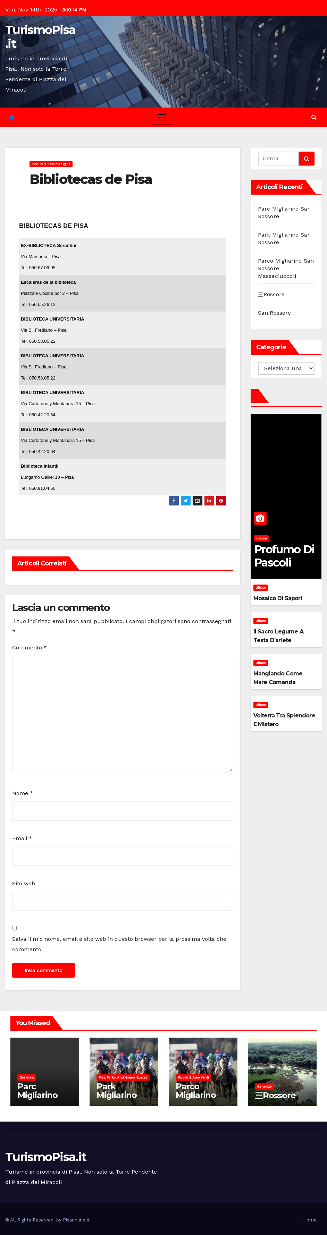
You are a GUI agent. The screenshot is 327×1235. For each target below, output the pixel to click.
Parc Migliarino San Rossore (42, 1095)
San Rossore (274, 312)
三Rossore (271, 294)
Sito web (23, 883)
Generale (26, 1077)
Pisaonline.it (76, 1220)
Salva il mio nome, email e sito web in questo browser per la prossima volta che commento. (119, 944)
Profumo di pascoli (284, 556)
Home (310, 1220)
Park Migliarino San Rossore (121, 1095)
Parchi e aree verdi (193, 1077)
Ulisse (261, 538)
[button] (314, 117)
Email (22, 838)
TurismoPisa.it (40, 37)
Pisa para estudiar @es (51, 164)
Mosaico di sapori (277, 598)
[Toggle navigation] (162, 117)
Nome (22, 793)
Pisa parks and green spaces (123, 1077)
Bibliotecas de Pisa (91, 179)
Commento (29, 647)
